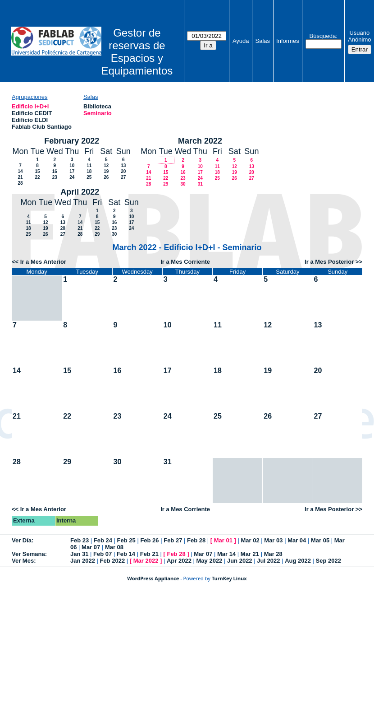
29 (165, 184)
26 (106, 177)
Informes (287, 40)
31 (200, 184)
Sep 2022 (328, 560)
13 (123, 165)
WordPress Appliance (153, 578)
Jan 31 (79, 553)
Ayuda (241, 40)
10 (71, 165)
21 (20, 177)
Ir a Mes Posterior (329, 261)
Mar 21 (250, 553)
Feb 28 (196, 540)
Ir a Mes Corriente (185, 261)
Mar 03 (273, 540)
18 (89, 171)
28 (20, 183)
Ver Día (22, 540)
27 (123, 177)
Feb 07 (102, 553)
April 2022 (79, 191)
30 (182, 184)
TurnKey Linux (229, 578)
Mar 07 (91, 547)
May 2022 (209, 560)
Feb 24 (103, 540)
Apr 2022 (179, 560)
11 (89, 165)
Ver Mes (23, 560)
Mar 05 (320, 540)
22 (37, 177)
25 (89, 177)
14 (20, 171)
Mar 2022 (146, 560)
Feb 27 (173, 540)
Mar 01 (223, 540)
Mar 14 (226, 553)
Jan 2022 (82, 560)
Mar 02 (250, 540)
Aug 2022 (298, 560)
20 (123, 171)
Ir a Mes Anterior (43, 261)
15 (37, 171)
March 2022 (200, 140)
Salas (262, 40)
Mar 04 (296, 540)
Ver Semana (28, 553)
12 (106, 165)
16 (54, 171)
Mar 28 (273, 553)
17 (71, 171)
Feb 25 (126, 540)
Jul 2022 (268, 560)
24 (71, 177)
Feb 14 (126, 553)
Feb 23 (79, 540)
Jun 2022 (239, 560)
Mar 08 (114, 547)
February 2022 (71, 140)
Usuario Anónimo (359, 36)
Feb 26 (149, 540)
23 (54, 177)
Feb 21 (149, 553)
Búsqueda (323, 36)
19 (106, 171)
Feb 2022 (112, 560)
